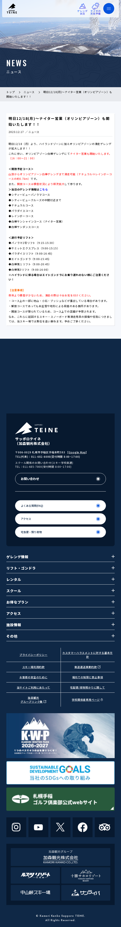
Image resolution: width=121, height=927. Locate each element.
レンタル (60, 579)
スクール (60, 590)
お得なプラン (60, 602)
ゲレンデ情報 (60, 556)
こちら (43, 189)
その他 (60, 636)
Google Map (77, 452)
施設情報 (60, 624)
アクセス (60, 613)
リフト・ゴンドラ (60, 568)
